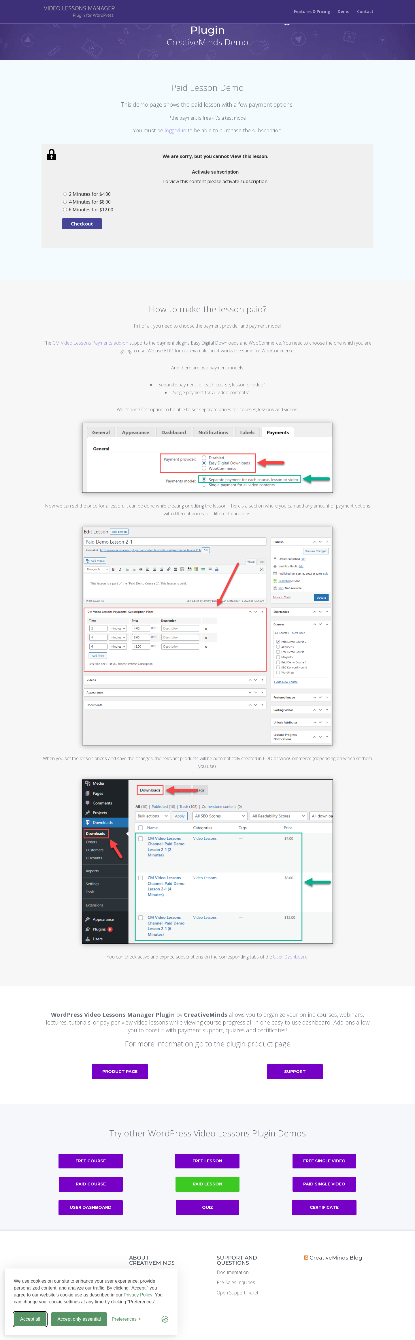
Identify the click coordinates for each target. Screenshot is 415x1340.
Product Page (119, 1071)
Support (295, 1071)
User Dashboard (290, 957)
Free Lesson (207, 1161)
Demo (344, 12)
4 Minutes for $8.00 (87, 202)
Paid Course (91, 1184)
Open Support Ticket (238, 1293)
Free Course (91, 1161)
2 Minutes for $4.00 (87, 194)
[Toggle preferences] (126, 1319)
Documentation (233, 1272)
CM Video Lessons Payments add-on (90, 343)
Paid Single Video (324, 1184)
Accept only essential (79, 1319)
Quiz (207, 1207)
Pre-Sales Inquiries (236, 1282)
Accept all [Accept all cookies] (30, 1319)
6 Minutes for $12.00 (88, 209)
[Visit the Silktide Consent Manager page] (164, 1319)
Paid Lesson (207, 1184)
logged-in (175, 130)
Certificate (324, 1207)
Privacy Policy (138, 1294)
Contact (365, 12)
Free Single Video (324, 1161)
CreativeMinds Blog (336, 1258)
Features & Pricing (312, 12)
